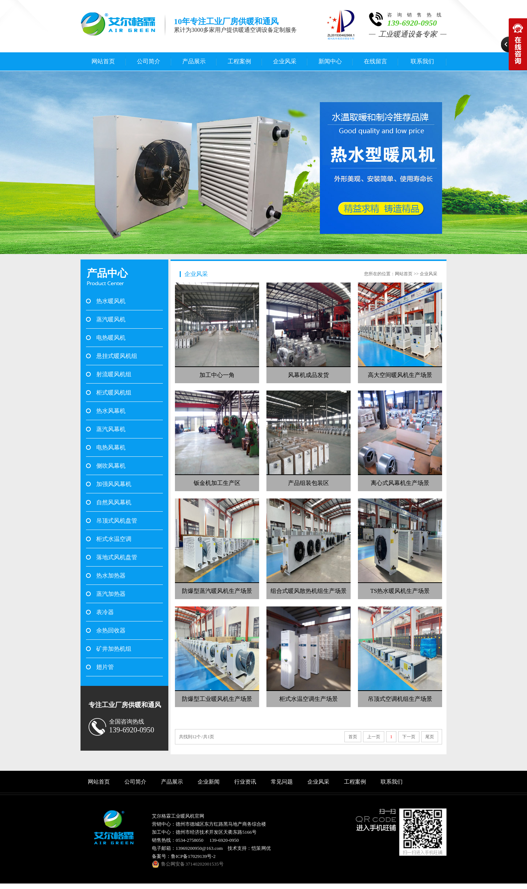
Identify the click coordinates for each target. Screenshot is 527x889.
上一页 (373, 736)
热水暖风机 (111, 301)
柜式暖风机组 (113, 392)
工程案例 (239, 61)
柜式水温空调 (113, 539)
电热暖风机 (111, 338)
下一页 (408, 736)
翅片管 (105, 667)
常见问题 (282, 782)
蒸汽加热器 (111, 594)
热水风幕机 (111, 411)
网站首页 (103, 61)
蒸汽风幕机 (111, 429)
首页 (352, 736)
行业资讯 (245, 782)
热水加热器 (111, 575)
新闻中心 (330, 61)
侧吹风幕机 (111, 466)
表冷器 (105, 612)
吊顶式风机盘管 (116, 521)
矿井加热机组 (113, 649)
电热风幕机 (111, 447)
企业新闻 (209, 782)
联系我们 (422, 61)
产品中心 (107, 273)
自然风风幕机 (113, 502)
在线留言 (375, 61)
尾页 (429, 736)
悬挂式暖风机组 (116, 356)
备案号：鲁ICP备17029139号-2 (184, 856)
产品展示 (194, 61)
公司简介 (148, 61)
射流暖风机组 (113, 374)
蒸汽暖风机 (111, 319)
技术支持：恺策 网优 (249, 848)
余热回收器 (111, 630)
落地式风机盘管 (116, 557)
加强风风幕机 (113, 484)
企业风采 (284, 61)
